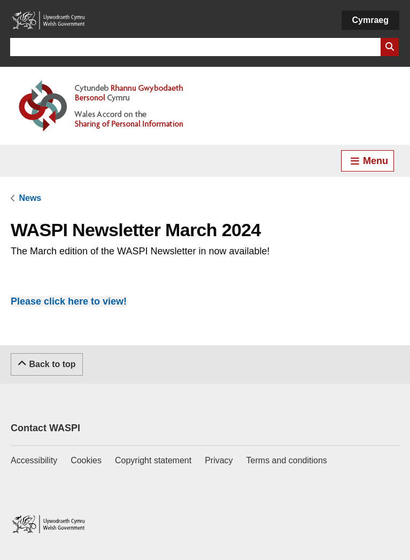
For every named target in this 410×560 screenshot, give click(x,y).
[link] (29, 198)
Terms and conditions (286, 460)
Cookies (86, 460)
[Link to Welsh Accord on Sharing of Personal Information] (116, 105)
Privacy (219, 460)
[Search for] (195, 47)
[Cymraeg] (370, 20)
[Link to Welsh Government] (48, 20)
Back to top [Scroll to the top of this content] (47, 363)
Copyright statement (153, 460)
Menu (369, 160)
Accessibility (34, 460)
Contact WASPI (45, 428)
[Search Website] (390, 47)
